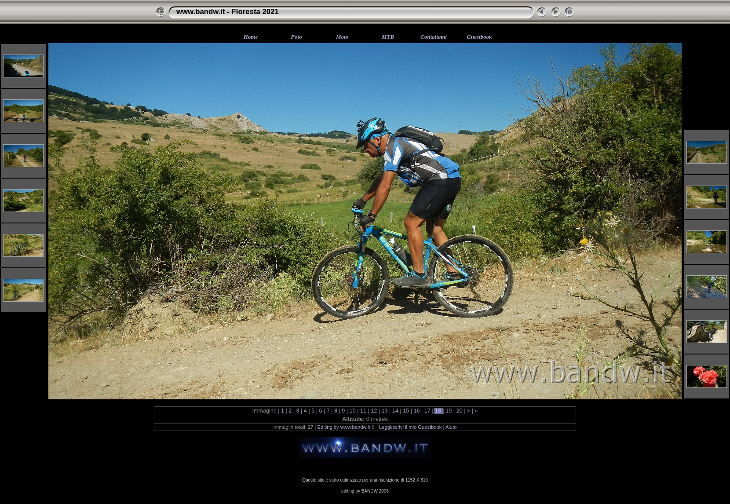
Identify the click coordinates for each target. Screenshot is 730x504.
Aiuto (451, 427)
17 (427, 411)
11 (363, 411)
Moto (342, 36)
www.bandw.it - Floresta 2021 (227, 11)
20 (459, 411)
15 (406, 411)
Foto (296, 36)
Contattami (433, 36)
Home (251, 36)
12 (374, 411)
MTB (388, 36)
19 (448, 411)
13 (384, 411)
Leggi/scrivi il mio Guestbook (410, 427)
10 (352, 411)
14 (395, 411)
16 (416, 411)
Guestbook (479, 36)
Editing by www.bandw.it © (346, 427)
